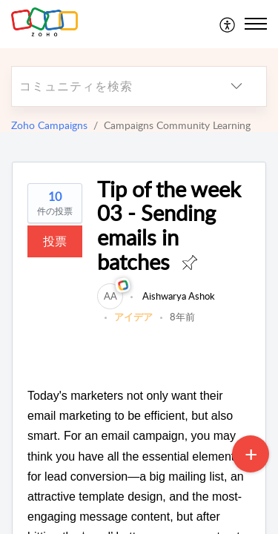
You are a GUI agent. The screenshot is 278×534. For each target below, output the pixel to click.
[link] (110, 296)
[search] (109, 86)
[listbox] (236, 86)
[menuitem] (228, 24)
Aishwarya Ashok (177, 296)
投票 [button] (55, 241)
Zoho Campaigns (49, 125)
